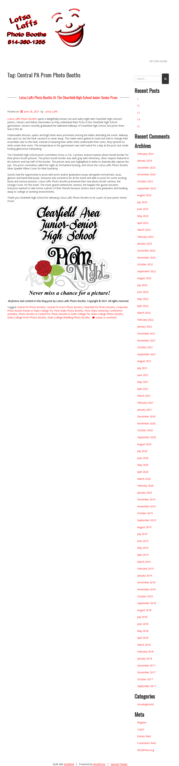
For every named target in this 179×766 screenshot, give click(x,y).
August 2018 (144, 610)
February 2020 (145, 485)
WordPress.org (145, 750)
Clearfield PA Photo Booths (99, 307)
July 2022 (142, 285)
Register (141, 722)
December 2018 (146, 582)
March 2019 (144, 561)
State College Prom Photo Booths (26, 317)
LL (138, 105)
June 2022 (142, 292)
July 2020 (142, 451)
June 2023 (142, 209)
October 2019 (145, 513)
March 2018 (144, 644)
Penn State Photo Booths (68, 310)
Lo (138, 119)
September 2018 (146, 603)
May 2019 (142, 547)
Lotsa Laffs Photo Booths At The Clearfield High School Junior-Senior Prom (68, 97)
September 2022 (146, 271)
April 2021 (142, 389)
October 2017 (145, 679)
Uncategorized (145, 704)
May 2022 (142, 299)
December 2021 (146, 333)
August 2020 (144, 444)
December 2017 (146, 665)
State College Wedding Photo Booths (69, 317)
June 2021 (142, 375)
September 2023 (146, 188)
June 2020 (142, 458)
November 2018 (146, 589)
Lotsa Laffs (51, 111)
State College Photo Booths (107, 314)
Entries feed (144, 736)
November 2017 (146, 672)
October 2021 (145, 347)
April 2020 (142, 471)
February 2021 (145, 402)
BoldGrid (69, 764)
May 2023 (142, 216)
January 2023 (144, 243)
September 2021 (146, 354)
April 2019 (142, 554)
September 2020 (146, 437)
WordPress (99, 764)
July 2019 (142, 534)
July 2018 (142, 617)
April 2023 (142, 223)
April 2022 (142, 306)
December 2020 (146, 416)
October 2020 (145, 430)
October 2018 (145, 596)
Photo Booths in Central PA (34, 314)
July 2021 (142, 368)
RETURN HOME (158, 61)
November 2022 (146, 257)
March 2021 (144, 395)
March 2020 (144, 478)
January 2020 (144, 492)
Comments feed (146, 743)
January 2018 (144, 658)
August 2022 (144, 278)
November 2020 (146, 423)
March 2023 (144, 229)
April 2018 (142, 637)
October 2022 (145, 264)
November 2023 (146, 174)
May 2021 (142, 382)
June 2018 (142, 624)
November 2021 (146, 340)
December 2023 (146, 167)
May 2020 (142, 464)
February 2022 (145, 319)
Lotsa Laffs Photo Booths (22, 119)
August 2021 (144, 361)
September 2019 (146, 520)
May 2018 (142, 631)
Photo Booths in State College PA (70, 314)
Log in (140, 729)
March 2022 (144, 312)
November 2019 (146, 506)
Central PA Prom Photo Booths (64, 307)
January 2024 (144, 160)
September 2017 (146, 686)
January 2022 (144, 326)
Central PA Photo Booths (31, 307)
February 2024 (145, 153)
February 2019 (145, 568)
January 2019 (144, 575)
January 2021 (144, 409)
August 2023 (144, 195)
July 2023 (142, 202)
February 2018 (145, 651)
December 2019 (146, 499)
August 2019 (144, 527)
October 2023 (145, 181)
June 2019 (142, 541)
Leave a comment (106, 317)
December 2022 (146, 250)
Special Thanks (119, 764)
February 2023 (145, 236)
